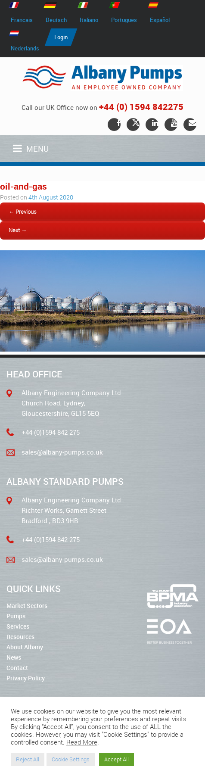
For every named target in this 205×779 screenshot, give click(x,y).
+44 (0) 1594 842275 (141, 106)
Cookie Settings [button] (71, 759)
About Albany (24, 647)
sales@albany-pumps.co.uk (62, 452)
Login (61, 37)
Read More (81, 742)
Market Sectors (26, 605)
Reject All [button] (27, 759)
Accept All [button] (116, 759)
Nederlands (25, 48)
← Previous (23, 211)
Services (17, 626)
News (13, 657)
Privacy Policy (25, 678)
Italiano (89, 20)
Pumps (15, 616)
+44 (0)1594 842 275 (51, 432)
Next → (18, 230)
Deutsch (56, 20)
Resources (20, 637)
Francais (22, 20)
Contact (17, 668)
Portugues (124, 20)
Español (160, 20)
